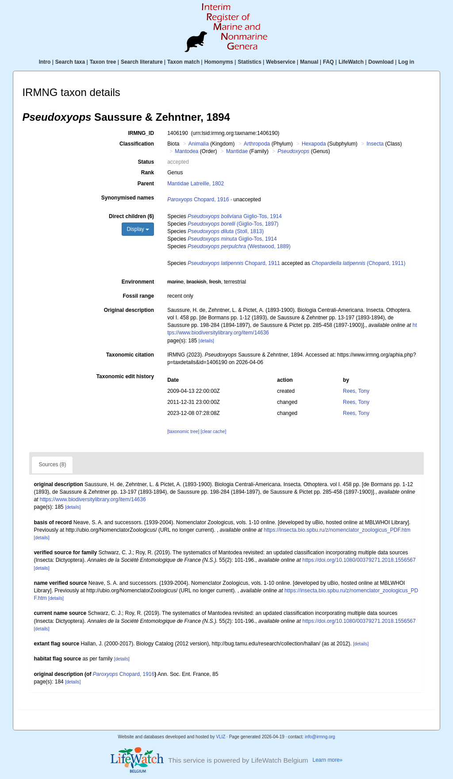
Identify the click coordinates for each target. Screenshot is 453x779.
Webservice (281, 62)
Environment (138, 282)
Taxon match (183, 62)
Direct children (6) (131, 216)
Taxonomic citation (130, 355)
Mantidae (237, 151)
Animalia (198, 144)
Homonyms (218, 62)
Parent (146, 183)
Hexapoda (314, 144)
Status (146, 162)
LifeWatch (351, 62)
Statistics (249, 62)
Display (138, 229)
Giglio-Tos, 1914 (235, 216)
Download (381, 62)
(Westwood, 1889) (239, 246)
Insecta (375, 144)
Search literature (142, 62)
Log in (406, 62)
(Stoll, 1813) (226, 231)
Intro (45, 62)
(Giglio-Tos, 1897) (233, 224)
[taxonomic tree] (183, 431)
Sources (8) (52, 464)
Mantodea (186, 151)
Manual (309, 62)
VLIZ (220, 736)
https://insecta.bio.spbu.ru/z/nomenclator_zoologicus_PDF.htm (337, 530)
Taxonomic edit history (125, 376)
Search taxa (70, 62)
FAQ (328, 62)
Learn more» (328, 760)
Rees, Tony (356, 391)
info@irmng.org (320, 736)
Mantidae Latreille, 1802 (195, 183)
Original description (129, 310)
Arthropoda (257, 144)
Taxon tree (103, 62)
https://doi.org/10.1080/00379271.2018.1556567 (358, 560)
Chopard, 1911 (234, 263)
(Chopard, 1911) (358, 263)
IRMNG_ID (141, 133)
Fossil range (138, 296)
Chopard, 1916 (198, 199)
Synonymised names (127, 198)
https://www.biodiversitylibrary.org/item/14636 (93, 499)
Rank (147, 172)
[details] (206, 340)
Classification (136, 144)
